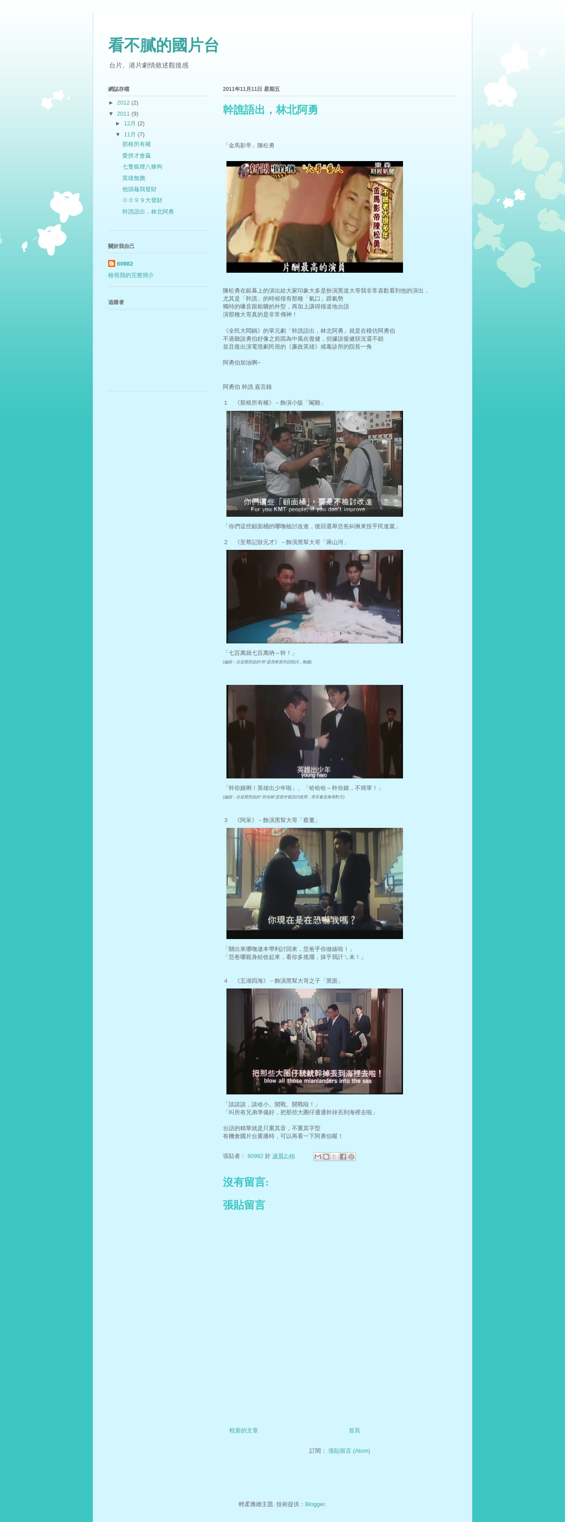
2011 (124, 113)
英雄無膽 (133, 178)
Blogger (314, 1504)
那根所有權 (136, 144)
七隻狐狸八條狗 (142, 166)
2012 (124, 102)
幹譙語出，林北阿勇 (148, 211)
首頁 (354, 1430)
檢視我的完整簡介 (131, 275)
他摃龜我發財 (139, 189)
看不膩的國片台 (163, 45)
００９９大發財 (142, 200)
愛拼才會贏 (136, 155)
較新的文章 (244, 1430)
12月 (131, 123)
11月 (131, 134)
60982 (125, 263)
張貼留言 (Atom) (349, 1450)
